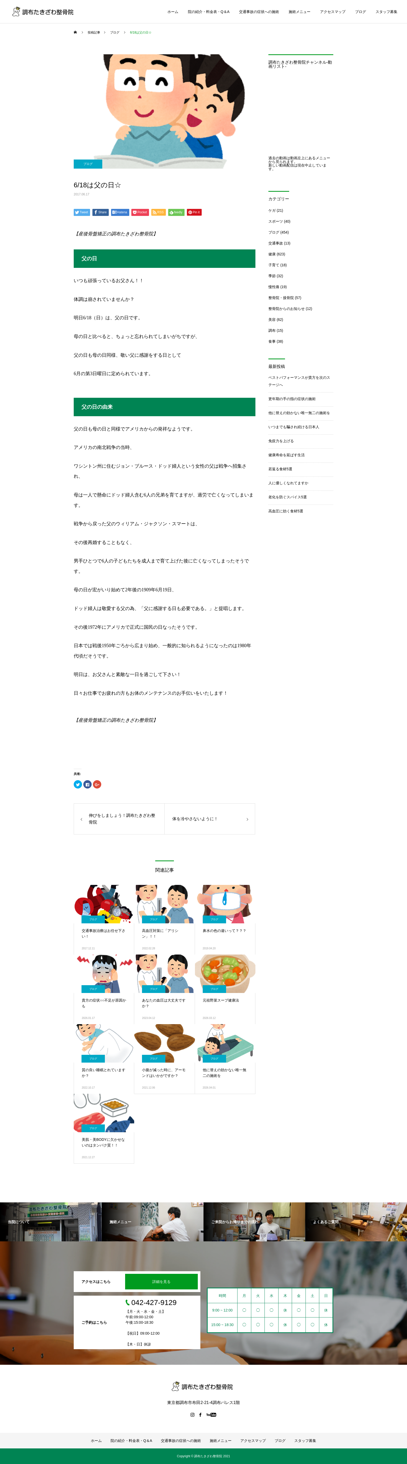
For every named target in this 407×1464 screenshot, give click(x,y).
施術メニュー (299, 12)
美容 (272, 319)
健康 (272, 254)
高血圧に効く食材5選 (285, 511)
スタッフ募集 (386, 12)
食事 (272, 341)
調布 (272, 330)
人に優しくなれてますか (288, 483)
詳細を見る (161, 1282)
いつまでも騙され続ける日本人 (293, 427)
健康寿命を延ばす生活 (286, 455)
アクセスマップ (332, 12)
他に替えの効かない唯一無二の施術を (299, 413)
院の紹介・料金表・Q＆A (208, 12)
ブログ (360, 12)
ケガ (272, 210)
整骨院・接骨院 (281, 298)
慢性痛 (273, 287)
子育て (273, 265)
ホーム (172, 12)
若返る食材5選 (280, 469)
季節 (272, 276)
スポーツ (275, 221)
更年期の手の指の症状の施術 (292, 399)
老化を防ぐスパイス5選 (287, 497)
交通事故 (275, 243)
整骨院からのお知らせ (286, 309)
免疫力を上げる (281, 441)
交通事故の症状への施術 (259, 12)
